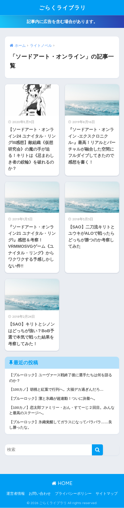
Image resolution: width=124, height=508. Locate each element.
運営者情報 (15, 494)
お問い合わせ (40, 494)
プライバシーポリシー (73, 494)
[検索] (97, 449)
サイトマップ (107, 494)
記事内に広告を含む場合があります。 (62, 21)
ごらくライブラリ (62, 7)
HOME (62, 483)
